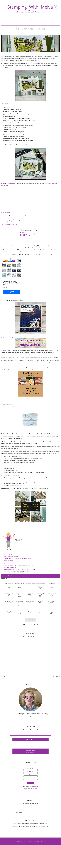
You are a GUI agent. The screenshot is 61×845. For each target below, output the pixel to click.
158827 (51, 594)
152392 (40, 611)
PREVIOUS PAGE (55, 676)
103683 (51, 602)
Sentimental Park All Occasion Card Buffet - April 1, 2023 (17, 573)
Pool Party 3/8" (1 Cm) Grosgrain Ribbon (9, 602)
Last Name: (30, 771)
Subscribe (30, 750)
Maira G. (42, 841)
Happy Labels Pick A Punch (20, 602)
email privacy (34, 786)
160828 (9, 586)
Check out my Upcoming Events (11, 564)
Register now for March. (7, 525)
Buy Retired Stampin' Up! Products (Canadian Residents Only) (18, 565)
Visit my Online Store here (10, 554)
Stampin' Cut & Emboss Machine (51, 610)
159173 (40, 595)
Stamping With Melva (26, 841)
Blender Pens (30, 593)
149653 (51, 612)
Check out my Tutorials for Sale (11, 562)
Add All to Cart (30, 620)
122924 (19, 586)
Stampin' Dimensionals (9, 609)
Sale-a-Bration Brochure (9, 221)
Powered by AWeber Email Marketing (30, 788)
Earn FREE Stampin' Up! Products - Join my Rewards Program (18, 558)
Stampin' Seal (40, 601)
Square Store (54, 255)
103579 (30, 611)
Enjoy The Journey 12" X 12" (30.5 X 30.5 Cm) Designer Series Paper (40, 585)
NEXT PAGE (4, 676)
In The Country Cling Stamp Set (9, 584)
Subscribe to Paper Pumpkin (10, 567)
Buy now (11, 292)
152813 (40, 602)
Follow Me (7, 576)
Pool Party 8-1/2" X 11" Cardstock (19, 584)
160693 (19, 603)
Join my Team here (8, 560)
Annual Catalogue (8, 218)
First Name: (30, 768)
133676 (30, 586)
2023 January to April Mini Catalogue (12, 220)
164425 (40, 587)
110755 (30, 603)
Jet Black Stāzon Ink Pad (51, 584)
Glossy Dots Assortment (51, 593)
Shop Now (30, 739)
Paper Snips (30, 609)
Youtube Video (11, 183)
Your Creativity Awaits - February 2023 (13, 569)
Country (30, 777)
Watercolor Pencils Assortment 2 (19, 594)
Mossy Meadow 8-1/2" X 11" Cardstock (30, 584)
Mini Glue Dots (51, 601)
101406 (51, 586)
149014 (19, 595)
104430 (9, 611)
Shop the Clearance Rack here (11, 556)
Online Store (28, 145)
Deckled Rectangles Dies (41, 594)
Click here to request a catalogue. (9, 224)
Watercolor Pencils (9, 593)
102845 (30, 594)
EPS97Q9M (25, 246)
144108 (19, 612)
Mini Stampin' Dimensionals (19, 610)
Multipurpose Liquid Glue (30, 602)
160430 (9, 603)
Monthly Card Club (8, 571)
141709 (9, 594)
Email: (30, 774)
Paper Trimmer (41, 609)
